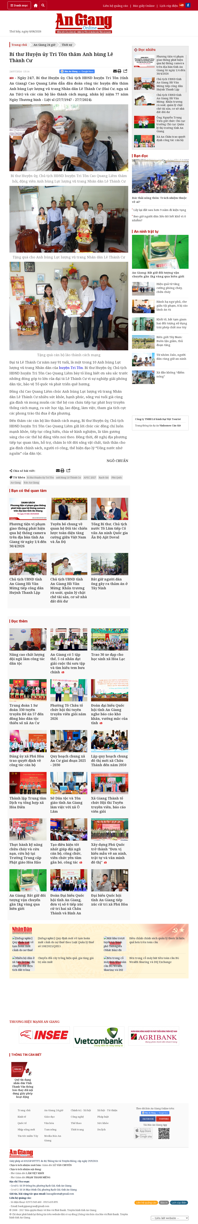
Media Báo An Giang (52, 1138)
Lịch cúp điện (169, 6)
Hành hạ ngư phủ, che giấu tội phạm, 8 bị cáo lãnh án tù (172, 305)
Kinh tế (22, 1116)
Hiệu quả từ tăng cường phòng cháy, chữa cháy (169, 288)
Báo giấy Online (144, 6)
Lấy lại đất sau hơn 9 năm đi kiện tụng (160, 210)
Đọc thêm (19, 621)
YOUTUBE (163, 1119)
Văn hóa (49, 1123)
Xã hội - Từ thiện (107, 1110)
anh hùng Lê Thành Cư (68, 477)
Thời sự (67, 45)
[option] (44, 1035)
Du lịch (101, 1129)
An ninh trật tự (146, 231)
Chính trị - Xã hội (81, 1110)
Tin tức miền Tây (28, 1136)
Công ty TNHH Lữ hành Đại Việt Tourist (158, 419)
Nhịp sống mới (26, 1129)
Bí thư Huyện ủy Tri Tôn (40, 477)
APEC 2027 (90, 477)
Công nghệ (77, 1116)
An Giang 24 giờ (44, 45)
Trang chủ (19, 45)
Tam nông (50, 1129)
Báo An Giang (31, 482)
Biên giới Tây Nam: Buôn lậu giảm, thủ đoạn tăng (170, 341)
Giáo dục (49, 1116)
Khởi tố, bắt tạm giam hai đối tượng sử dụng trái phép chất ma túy (172, 323)
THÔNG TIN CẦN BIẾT (26, 1055)
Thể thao (76, 1123)
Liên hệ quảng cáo (115, 6)
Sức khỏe (103, 1123)
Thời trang (77, 1129)
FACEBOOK (147, 1119)
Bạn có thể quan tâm (29, 490)
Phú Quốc (116, 477)
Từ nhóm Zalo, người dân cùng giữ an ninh (171, 356)
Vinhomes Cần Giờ (170, 425)
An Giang (16, 482)
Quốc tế (22, 1123)
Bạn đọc (141, 155)
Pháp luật (103, 1116)
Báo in (163, 1202)
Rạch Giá (103, 477)
